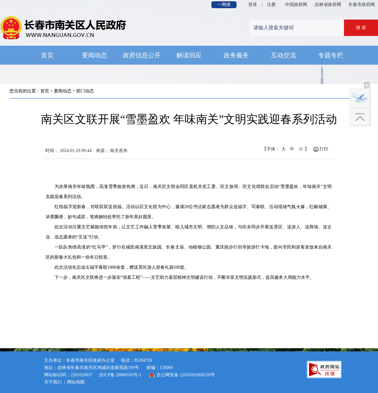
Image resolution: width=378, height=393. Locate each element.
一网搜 (224, 4)
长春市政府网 (361, 4)
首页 (44, 91)
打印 (323, 149)
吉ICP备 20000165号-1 (120, 374)
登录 (252, 4)
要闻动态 (63, 91)
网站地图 (76, 382)
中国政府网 (296, 4)
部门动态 (85, 91)
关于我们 (53, 382)
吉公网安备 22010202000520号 (186, 374)
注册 (271, 4)
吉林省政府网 (328, 4)
